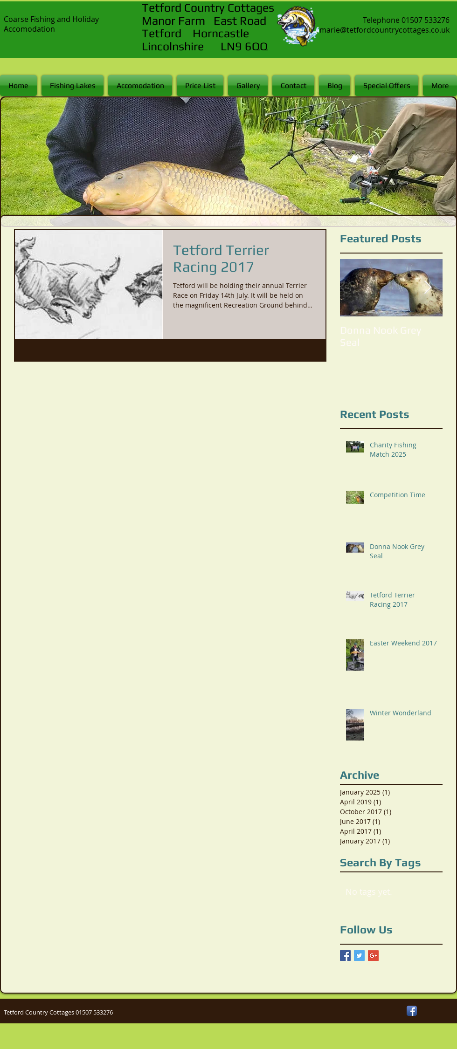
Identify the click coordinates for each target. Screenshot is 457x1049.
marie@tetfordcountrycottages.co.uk (384, 30)
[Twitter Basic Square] (359, 955)
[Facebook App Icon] (412, 1011)
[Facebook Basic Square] (345, 955)
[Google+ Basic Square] (373, 955)
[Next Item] (427, 288)
